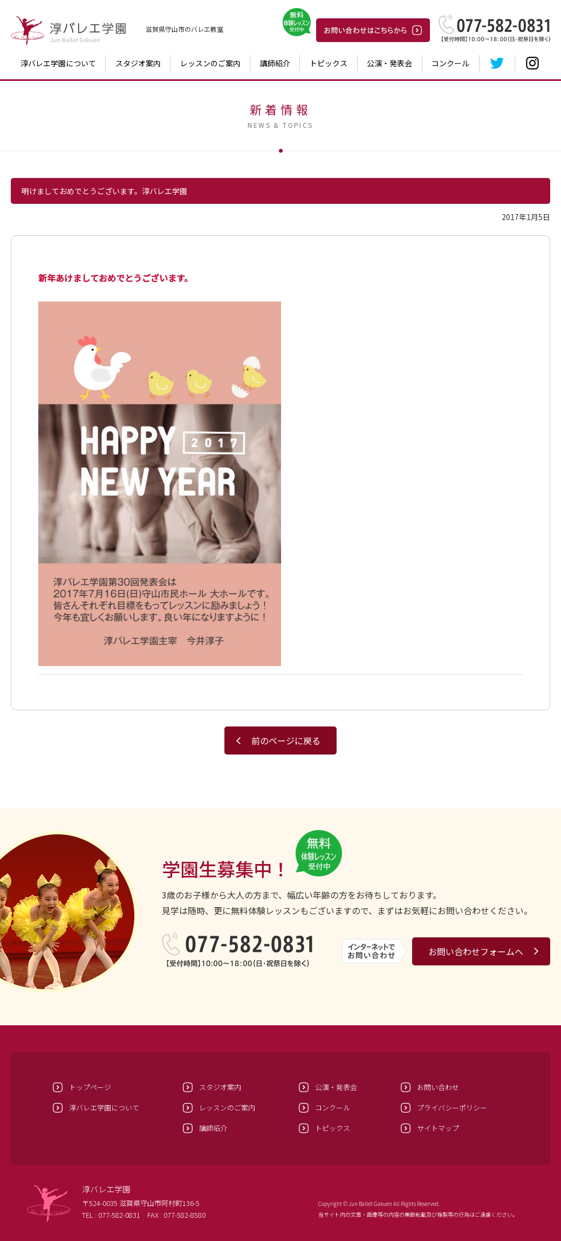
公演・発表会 (389, 63)
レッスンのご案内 (210, 63)
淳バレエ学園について (58, 63)
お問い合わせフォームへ (475, 951)
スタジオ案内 (138, 63)
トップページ (90, 1087)
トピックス (328, 63)
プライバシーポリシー (452, 1107)
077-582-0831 (119, 1215)
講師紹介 (275, 63)
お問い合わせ (438, 1087)
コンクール (450, 63)
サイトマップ (438, 1128)
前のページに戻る (285, 740)
